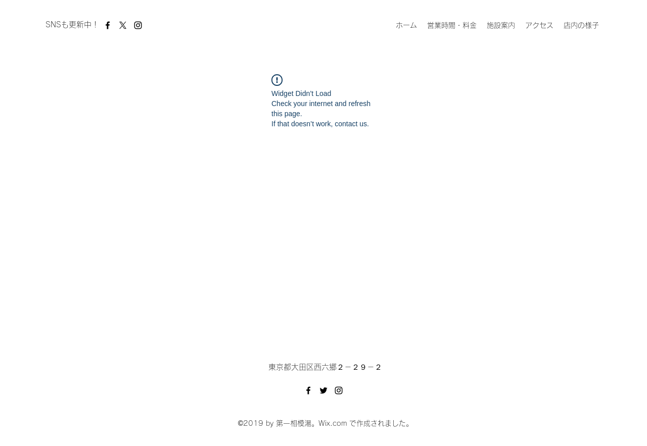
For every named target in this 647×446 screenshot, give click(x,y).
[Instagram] (138, 25)
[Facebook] (108, 25)
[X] (123, 25)
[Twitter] (323, 390)
